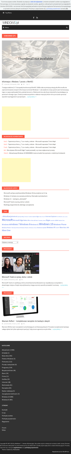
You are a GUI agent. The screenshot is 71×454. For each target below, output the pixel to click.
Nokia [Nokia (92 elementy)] (25, 220)
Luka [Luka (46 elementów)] (63, 216)
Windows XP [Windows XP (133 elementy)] (51, 227)
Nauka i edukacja (7, 391)
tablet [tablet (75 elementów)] (56, 220)
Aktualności (6, 350)
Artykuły (4, 353)
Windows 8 (5, 400)
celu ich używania (36, 2)
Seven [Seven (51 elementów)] (44, 220)
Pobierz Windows (7, 359)
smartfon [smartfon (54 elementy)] (52, 220)
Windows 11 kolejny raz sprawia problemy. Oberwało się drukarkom (25, 196)
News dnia (5, 356)
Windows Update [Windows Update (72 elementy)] (41, 227)
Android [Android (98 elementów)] (14, 216)
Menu (7, 27)
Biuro (3, 373)
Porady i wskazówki (8, 364)
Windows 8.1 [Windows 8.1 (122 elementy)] (35, 224)
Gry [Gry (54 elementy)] (43, 216)
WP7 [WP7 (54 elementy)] (58, 227)
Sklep (4, 430)
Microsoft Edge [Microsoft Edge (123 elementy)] (18, 220)
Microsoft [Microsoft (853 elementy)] (7, 220)
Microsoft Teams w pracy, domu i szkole (16, 202)
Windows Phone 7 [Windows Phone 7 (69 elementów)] (7, 227)
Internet (5, 382)
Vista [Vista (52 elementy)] (63, 220)
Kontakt (4, 410)
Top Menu (8, 13)
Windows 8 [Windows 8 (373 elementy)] (25, 224)
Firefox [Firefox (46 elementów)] (40, 216)
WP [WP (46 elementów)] (56, 227)
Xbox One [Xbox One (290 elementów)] (6, 230)
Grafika (4, 379)
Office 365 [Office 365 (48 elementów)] (33, 220)
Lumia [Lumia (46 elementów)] (66, 216)
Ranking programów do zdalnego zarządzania (19, 205)
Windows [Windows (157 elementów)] (5, 224)
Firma (4, 376)
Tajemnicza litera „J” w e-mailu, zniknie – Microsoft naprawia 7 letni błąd (32, 141)
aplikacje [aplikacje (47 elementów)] (19, 216)
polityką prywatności (53, 9)
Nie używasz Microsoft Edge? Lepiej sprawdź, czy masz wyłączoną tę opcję (31, 150)
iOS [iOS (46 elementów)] (58, 216)
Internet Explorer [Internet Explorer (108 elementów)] (51, 216)
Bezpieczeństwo (7, 370)
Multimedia (5, 385)
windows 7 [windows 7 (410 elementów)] (14, 224)
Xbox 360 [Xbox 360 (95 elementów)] (66, 227)
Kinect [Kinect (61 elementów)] (60, 216)
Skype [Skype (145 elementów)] (48, 220)
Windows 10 (6, 397)
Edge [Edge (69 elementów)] (37, 216)
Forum (4, 428)
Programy (5, 367)
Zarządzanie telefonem (9, 394)
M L (24, 84)
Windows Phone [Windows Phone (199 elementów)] (59, 224)
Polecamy (5, 362)
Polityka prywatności (9, 419)
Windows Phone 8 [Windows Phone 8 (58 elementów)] (16, 227)
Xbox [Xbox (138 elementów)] (61, 227)
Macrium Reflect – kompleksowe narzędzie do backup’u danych (26, 321)
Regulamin (5, 422)
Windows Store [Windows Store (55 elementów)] (33, 227)
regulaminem (17, 447)
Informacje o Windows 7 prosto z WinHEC (17, 82)
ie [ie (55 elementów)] (44, 216)
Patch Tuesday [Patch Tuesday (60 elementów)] (39, 220)
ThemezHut (16, 449)
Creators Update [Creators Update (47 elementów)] (32, 216)
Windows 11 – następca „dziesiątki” (15, 199)
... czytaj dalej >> (31, 97)
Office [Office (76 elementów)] (29, 220)
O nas (4, 413)
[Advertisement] (16, 118)
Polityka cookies (7, 416)
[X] (67, 9)
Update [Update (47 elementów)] (60, 220)
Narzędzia (5, 388)
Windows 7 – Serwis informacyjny (24, 443)
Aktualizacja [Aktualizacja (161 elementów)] (7, 216)
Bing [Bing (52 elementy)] (23, 216)
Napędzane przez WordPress (60, 451)
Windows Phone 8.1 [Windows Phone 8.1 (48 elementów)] (25, 227)
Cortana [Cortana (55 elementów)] (26, 216)
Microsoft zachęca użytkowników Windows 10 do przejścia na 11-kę (25, 193)
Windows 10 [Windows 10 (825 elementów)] (46, 224)
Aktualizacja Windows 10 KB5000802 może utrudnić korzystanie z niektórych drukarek (37, 153)
